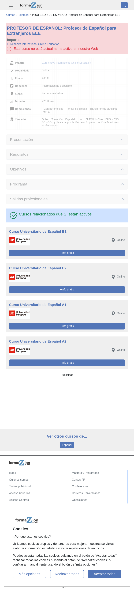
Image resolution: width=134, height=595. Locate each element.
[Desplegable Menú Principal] (11, 5)
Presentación (21, 139)
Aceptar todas (104, 574)
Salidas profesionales (29, 199)
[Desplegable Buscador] (124, 5)
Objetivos (18, 169)
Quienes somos (18, 479)
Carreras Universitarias (86, 493)
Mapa (12, 472)
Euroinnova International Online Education (33, 44)
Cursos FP (78, 479)
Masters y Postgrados (85, 472)
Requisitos (19, 154)
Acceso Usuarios (19, 493)
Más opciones (29, 574)
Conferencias (80, 486)
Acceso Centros (19, 499)
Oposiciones (79, 499)
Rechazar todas (67, 574)
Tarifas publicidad (20, 486)
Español (67, 445)
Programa (18, 184)
